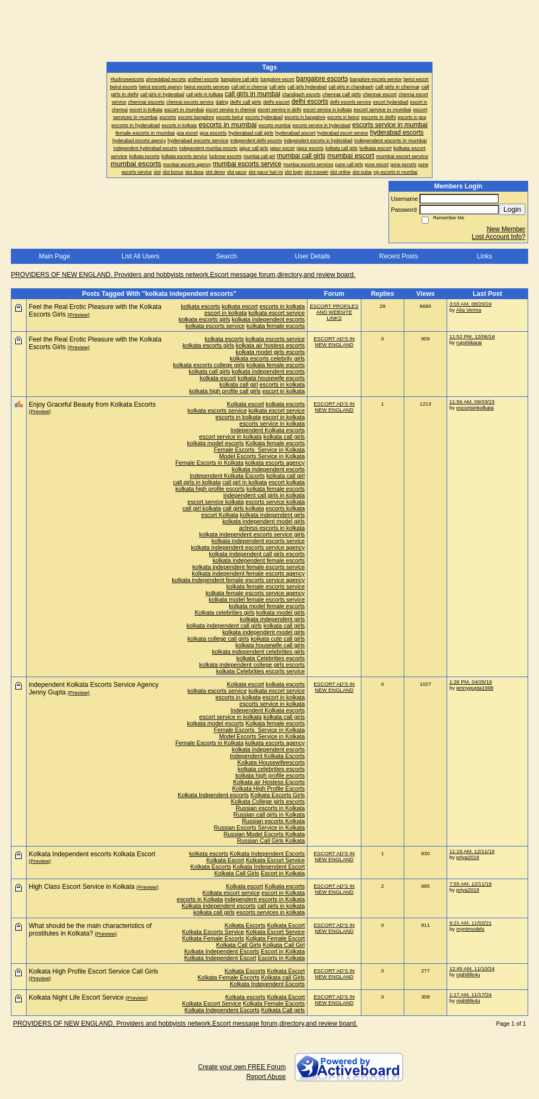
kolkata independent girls (272, 514)
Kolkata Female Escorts (213, 938)
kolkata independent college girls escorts (252, 664)
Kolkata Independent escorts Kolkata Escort (92, 854)
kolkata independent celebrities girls (258, 651)
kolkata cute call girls (277, 638)
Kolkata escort (245, 404)
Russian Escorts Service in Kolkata (259, 827)
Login (512, 209)
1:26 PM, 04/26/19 (470, 682)
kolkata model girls (280, 612)
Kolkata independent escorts (218, 905)
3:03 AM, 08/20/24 (470, 304)
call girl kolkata (202, 508)
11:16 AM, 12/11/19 (471, 851)
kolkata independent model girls (263, 521)
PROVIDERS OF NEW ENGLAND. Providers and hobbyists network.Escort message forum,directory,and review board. (183, 275)
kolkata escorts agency (275, 462)
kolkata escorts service (215, 326)
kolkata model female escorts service (257, 599)
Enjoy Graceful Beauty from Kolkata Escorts (92, 404)
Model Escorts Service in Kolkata (262, 456)
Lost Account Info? (498, 237)
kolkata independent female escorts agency (248, 573)
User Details (312, 256)
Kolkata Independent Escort (269, 866)
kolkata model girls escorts (270, 352)
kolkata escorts (200, 306)
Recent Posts (398, 256)
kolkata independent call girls (224, 625)
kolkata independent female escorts (258, 560)
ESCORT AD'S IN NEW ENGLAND (334, 342)
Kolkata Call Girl (284, 945)
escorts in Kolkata (200, 899)
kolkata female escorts (276, 326)
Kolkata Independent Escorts (267, 853)
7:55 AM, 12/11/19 (470, 884)
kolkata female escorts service (265, 586)
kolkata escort (240, 306)
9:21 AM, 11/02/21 (470, 923)
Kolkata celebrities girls (224, 612)
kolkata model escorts (215, 443)
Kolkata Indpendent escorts (213, 795)
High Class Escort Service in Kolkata (82, 886)
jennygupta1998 (474, 688)
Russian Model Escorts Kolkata (264, 834)
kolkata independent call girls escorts (257, 554)
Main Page (54, 256)
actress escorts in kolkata (272, 528)
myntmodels (470, 929)
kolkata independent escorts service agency (248, 547)
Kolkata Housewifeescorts (271, 762)
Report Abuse (266, 1077)
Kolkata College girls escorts (268, 801)
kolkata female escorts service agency (255, 593)
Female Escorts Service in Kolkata (259, 449)
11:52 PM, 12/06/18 (472, 336)
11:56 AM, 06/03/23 (471, 402)
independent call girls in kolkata (264, 495)
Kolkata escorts (285, 886)
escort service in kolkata (230, 436)
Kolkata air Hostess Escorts (269, 782)
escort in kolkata (225, 313)
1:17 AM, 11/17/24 (470, 994)
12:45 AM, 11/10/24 (471, 968)
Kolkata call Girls (283, 977)
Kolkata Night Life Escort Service (76, 997)
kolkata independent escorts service (258, 541)
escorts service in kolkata (272, 423)
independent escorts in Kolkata (264, 899)
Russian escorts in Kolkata (270, 808)
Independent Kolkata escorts (267, 430)
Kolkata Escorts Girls (277, 795)
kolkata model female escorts (267, 606)
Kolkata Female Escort (275, 938)
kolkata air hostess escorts (270, 345)
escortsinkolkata (475, 407)
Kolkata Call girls (283, 1010)
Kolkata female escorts (275, 443)
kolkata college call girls (218, 638)
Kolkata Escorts (210, 866)
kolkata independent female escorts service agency (238, 580)
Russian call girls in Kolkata (269, 814)
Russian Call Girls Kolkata (271, 840)
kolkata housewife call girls (270, 645)
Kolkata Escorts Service (213, 932)
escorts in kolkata (282, 306)
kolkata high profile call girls (225, 391)
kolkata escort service (276, 313)
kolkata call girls (209, 371)
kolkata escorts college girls (209, 365)
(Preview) (78, 315)
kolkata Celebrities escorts (270, 658)
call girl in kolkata (244, 482)
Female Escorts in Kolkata (209, 462)
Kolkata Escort (225, 860)
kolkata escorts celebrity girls (267, 358)
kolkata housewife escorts (271, 378)
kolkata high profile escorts (210, 488)
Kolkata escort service (231, 892)
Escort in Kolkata (283, 873)
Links (484, 256)
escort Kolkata (219, 514)
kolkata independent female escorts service (248, 567)
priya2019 (467, 857)
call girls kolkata (243, 508)
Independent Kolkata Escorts (227, 475)
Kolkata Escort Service (275, 860)
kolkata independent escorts (268, 319)
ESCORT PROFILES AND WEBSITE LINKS (334, 312)
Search (226, 256)
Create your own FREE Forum (242, 1067)
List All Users (140, 256)
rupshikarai (469, 342)
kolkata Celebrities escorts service (260, 671)
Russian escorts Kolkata (273, 821)
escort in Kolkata (283, 892)
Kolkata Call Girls (236, 873)
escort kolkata (286, 482)
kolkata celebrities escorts (271, 769)
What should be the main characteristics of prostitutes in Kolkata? (90, 929)
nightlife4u (468, 974)
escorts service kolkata (275, 501)
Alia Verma (468, 310)
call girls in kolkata (197, 482)
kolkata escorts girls (204, 319)
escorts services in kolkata (270, 912)
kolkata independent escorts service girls (252, 534)
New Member (506, 229)
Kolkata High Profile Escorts (268, 788)
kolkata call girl (239, 384)
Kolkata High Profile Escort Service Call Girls (93, 971)
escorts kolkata (285, 508)
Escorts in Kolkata (281, 958)
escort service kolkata (215, 501)
